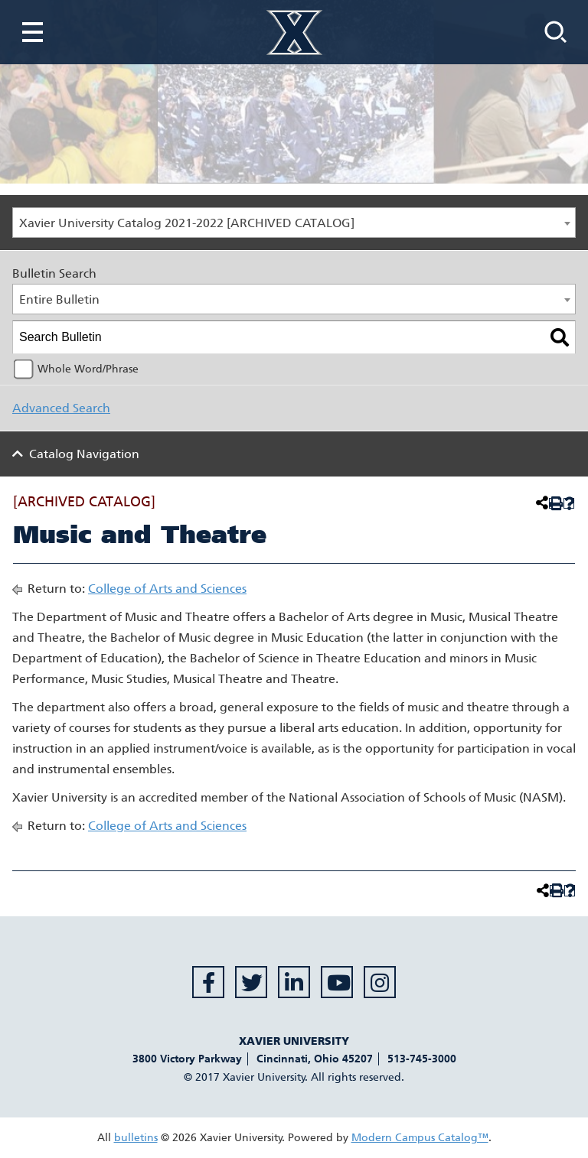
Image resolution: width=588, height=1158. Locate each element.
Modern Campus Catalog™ (419, 1137)
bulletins (136, 1137)
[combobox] (294, 222)
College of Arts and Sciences (167, 588)
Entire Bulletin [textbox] (59, 299)
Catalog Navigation (84, 454)
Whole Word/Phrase (88, 369)
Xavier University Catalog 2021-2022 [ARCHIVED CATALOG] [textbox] (186, 223)
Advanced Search (61, 408)
